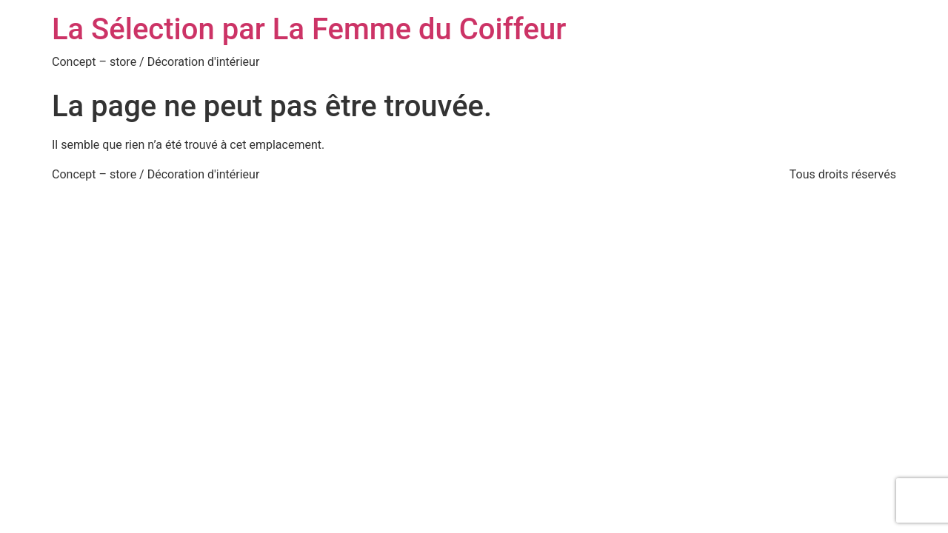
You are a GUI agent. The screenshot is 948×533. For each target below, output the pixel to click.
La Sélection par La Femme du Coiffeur (309, 29)
